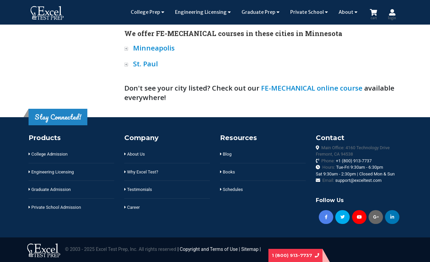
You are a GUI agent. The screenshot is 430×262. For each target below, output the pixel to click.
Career (132, 207)
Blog (225, 154)
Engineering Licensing (203, 12)
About (348, 12)
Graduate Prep (261, 12)
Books (227, 171)
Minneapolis (154, 48)
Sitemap (249, 249)
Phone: (346, 160)
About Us (134, 154)
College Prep (147, 12)
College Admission (48, 154)
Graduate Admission (50, 189)
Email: (351, 180)
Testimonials (138, 189)
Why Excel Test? (141, 171)
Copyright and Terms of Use (209, 249)
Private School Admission (55, 207)
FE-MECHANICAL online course (311, 88)
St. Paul (145, 63)
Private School (309, 12)
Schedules (231, 189)
